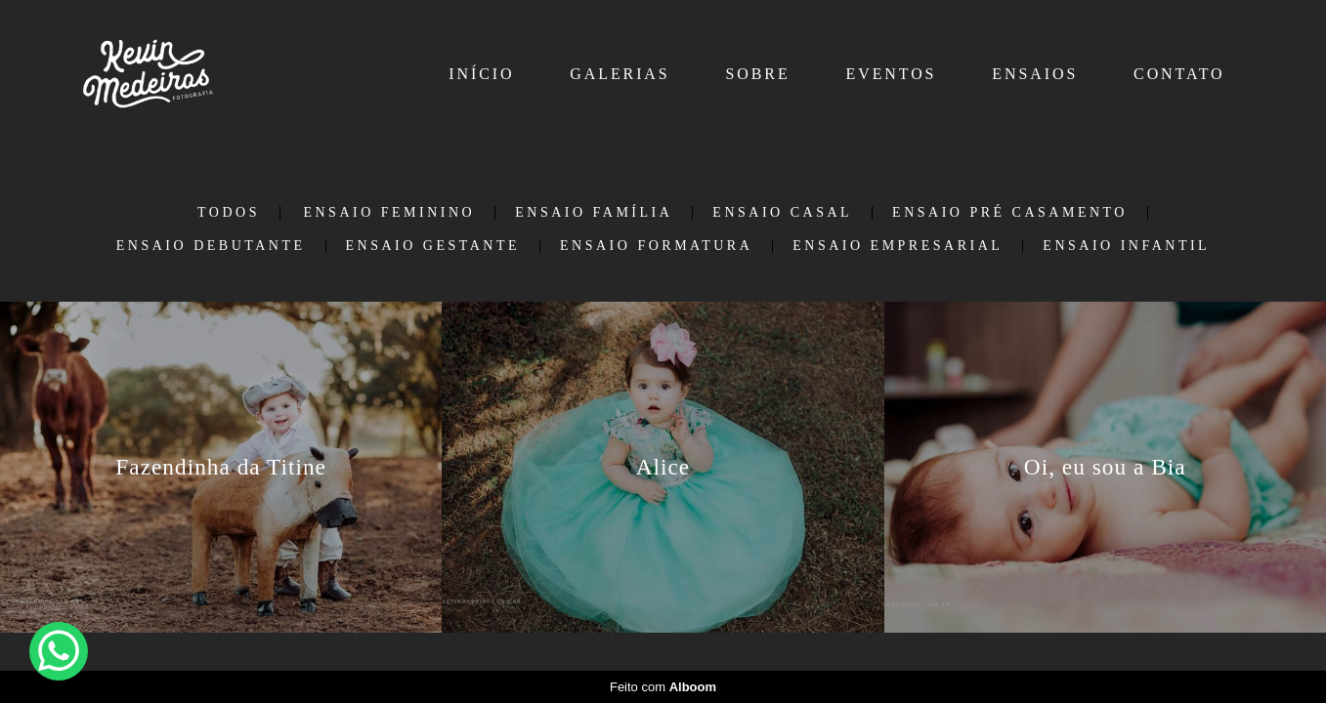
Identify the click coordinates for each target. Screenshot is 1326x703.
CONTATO (1179, 73)
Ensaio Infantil (1126, 246)
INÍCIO (481, 73)
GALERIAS (619, 73)
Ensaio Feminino (389, 213)
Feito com (663, 687)
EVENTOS (891, 73)
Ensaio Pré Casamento (1010, 213)
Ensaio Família (593, 213)
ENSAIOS (1035, 73)
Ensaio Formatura (656, 246)
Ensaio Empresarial (897, 246)
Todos (228, 213)
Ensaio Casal (782, 213)
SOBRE (758, 73)
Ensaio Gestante (433, 246)
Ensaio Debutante (211, 246)
